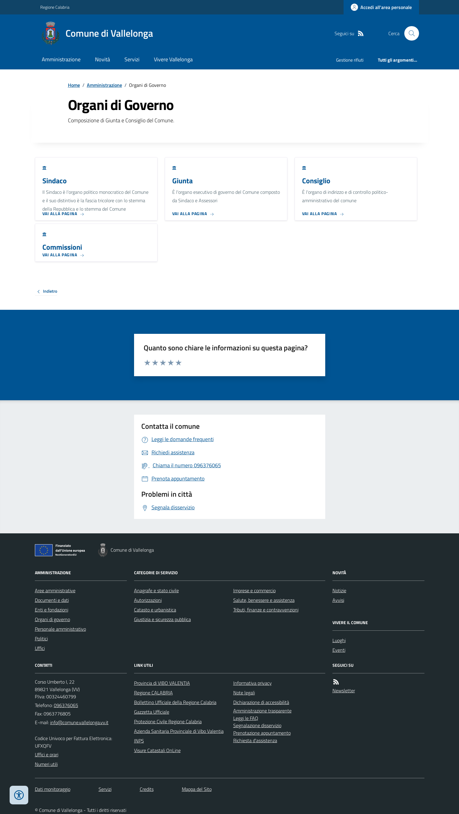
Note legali (244, 692)
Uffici (40, 648)
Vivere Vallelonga (173, 59)
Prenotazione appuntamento (262, 732)
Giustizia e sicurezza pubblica (162, 619)
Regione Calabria (54, 7)
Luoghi (339, 640)
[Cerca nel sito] (409, 33)
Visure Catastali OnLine (157, 750)
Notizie (339, 590)
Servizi (131, 59)
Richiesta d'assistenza (255, 740)
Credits (147, 789)
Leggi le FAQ (245, 718)
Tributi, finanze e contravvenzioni (265, 609)
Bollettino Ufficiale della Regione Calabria (175, 702)
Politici (41, 638)
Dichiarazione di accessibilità (261, 702)
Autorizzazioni (148, 600)
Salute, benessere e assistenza (264, 600)
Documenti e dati (52, 600)
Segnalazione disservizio (257, 725)
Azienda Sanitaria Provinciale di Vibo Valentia (179, 731)
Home (74, 85)
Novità (102, 59)
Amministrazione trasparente (262, 710)
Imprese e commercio (254, 590)
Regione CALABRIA (153, 692)
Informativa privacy (252, 683)
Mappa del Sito (197, 789)
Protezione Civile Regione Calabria (168, 721)
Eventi (338, 650)
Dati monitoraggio (52, 789)
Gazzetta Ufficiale (151, 711)
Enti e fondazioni (51, 609)
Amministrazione (61, 59)
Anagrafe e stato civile (156, 590)
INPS (139, 740)
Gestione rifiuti (349, 59)
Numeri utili (46, 764)
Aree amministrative (55, 590)
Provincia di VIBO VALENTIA (162, 683)
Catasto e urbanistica (155, 609)
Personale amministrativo (60, 629)
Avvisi (338, 600)
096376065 (66, 705)
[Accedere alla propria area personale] (381, 7)
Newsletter (343, 690)
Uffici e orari (46, 754)
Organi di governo (52, 619)
